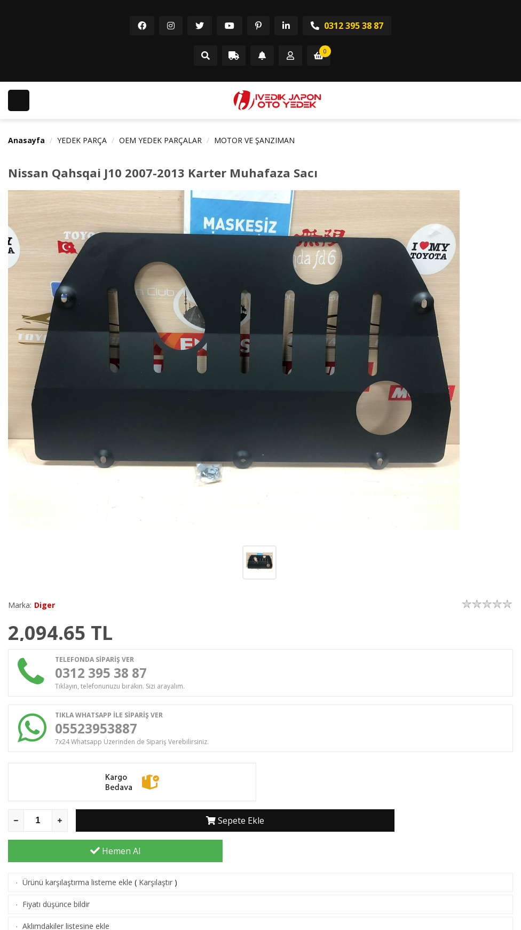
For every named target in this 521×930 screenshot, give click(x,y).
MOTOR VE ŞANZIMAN (254, 140)
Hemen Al (406, 829)
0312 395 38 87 (347, 26)
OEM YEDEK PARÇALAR (160, 140)
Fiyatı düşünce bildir (56, 882)
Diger (44, 605)
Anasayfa (26, 140)
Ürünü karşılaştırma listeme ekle (77, 860)
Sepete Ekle (183, 829)
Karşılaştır (155, 860)
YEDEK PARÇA (82, 140)
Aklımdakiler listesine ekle (65, 904)
